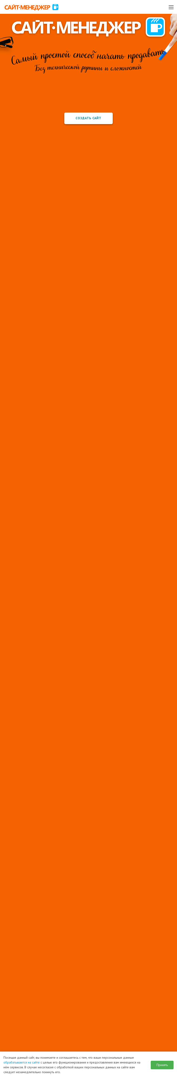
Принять (162, 1065)
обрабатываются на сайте (21, 1062)
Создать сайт (88, 118)
